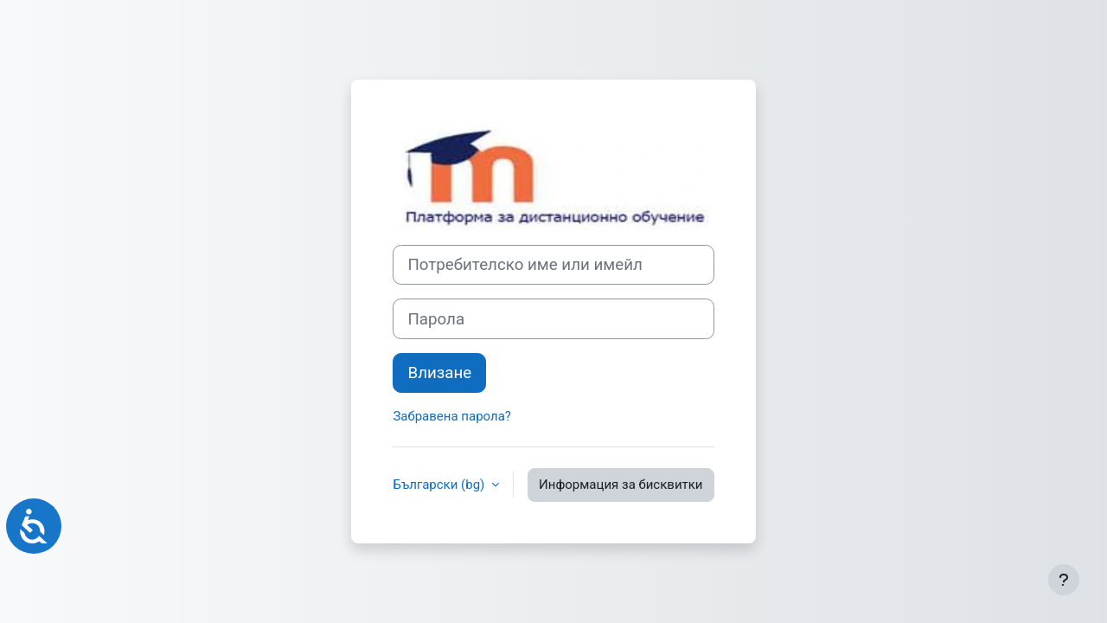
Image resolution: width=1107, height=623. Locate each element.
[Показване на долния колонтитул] (1063, 579)
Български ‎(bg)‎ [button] (440, 484)
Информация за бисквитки (621, 484)
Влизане (439, 372)
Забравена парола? (451, 416)
